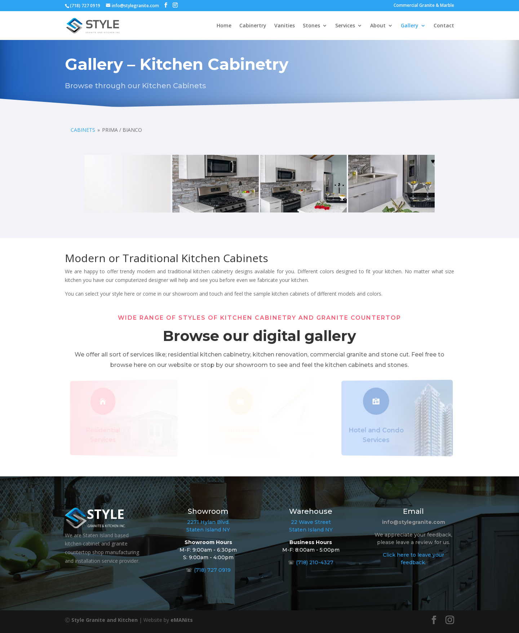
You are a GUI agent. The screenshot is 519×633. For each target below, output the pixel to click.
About (378, 26)
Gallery (409, 26)
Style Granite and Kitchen (104, 619)
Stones (311, 26)
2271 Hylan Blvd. (208, 522)
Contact (444, 26)
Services (345, 26)
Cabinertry (252, 26)
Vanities (284, 26)
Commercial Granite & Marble (424, 5)
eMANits (181, 619)
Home (224, 26)
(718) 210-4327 (314, 562)
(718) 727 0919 (212, 570)
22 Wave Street (311, 522)
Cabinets (83, 129)
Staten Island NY (208, 529)
